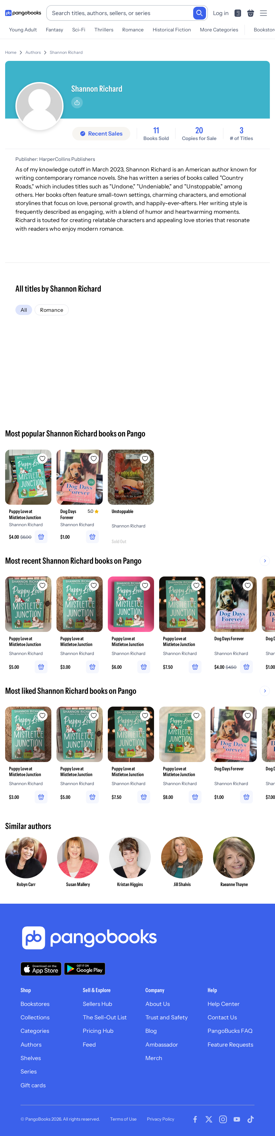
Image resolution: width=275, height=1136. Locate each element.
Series (29, 1071)
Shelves (31, 1058)
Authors (33, 52)
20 (199, 130)
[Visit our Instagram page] (223, 1119)
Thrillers (103, 30)
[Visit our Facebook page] (195, 1119)
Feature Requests (230, 1044)
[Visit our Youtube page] (237, 1119)
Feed (89, 1044)
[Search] (199, 13)
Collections (35, 1017)
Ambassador (161, 1044)
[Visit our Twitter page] (209, 1119)
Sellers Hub (97, 1003)
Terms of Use (123, 1119)
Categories (35, 1030)
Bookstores (35, 1003)
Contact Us (222, 1017)
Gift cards (33, 1085)
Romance (133, 30)
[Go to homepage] (23, 13)
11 (156, 130)
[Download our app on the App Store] (41, 969)
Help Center (224, 1003)
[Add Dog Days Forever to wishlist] (94, 458)
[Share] (77, 102)
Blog (151, 1030)
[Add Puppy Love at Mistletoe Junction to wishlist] (42, 458)
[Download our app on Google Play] (84, 969)
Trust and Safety (166, 1017)
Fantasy (54, 30)
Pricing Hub (98, 1030)
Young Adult (23, 30)
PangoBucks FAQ (230, 1030)
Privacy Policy (160, 1119)
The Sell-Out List (105, 1017)
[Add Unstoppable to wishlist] (145, 458)
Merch (153, 1058)
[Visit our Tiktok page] (250, 1119)
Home (10, 52)
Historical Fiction (172, 30)
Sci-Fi (78, 30)
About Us (157, 1003)
